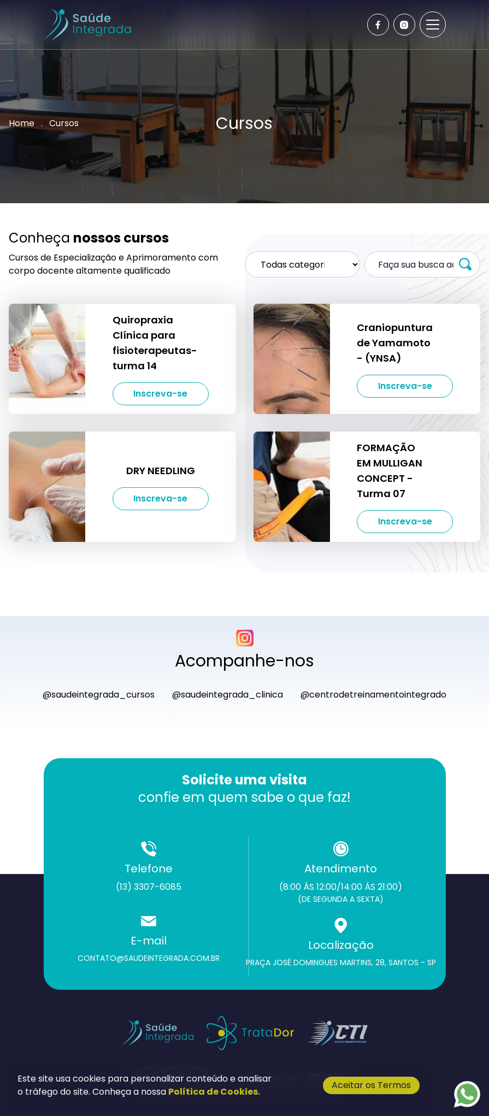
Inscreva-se (160, 393)
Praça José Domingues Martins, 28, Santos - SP (341, 962)
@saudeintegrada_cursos (99, 694)
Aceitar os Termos (371, 1085)
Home (21, 123)
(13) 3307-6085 (148, 887)
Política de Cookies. (214, 1091)
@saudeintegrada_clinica (227, 694)
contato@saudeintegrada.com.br (149, 958)
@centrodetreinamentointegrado (373, 694)
